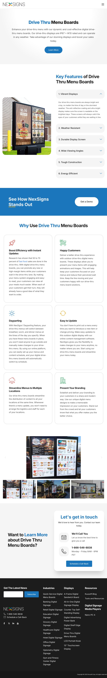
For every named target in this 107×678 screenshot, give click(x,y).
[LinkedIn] (14, 623)
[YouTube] (19, 623)
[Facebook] (6, 623)
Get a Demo (87, 201)
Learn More (53, 50)
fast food (23, 261)
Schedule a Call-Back (79, 564)
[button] (5, 457)
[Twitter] (10, 623)
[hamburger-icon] (103, 4)
